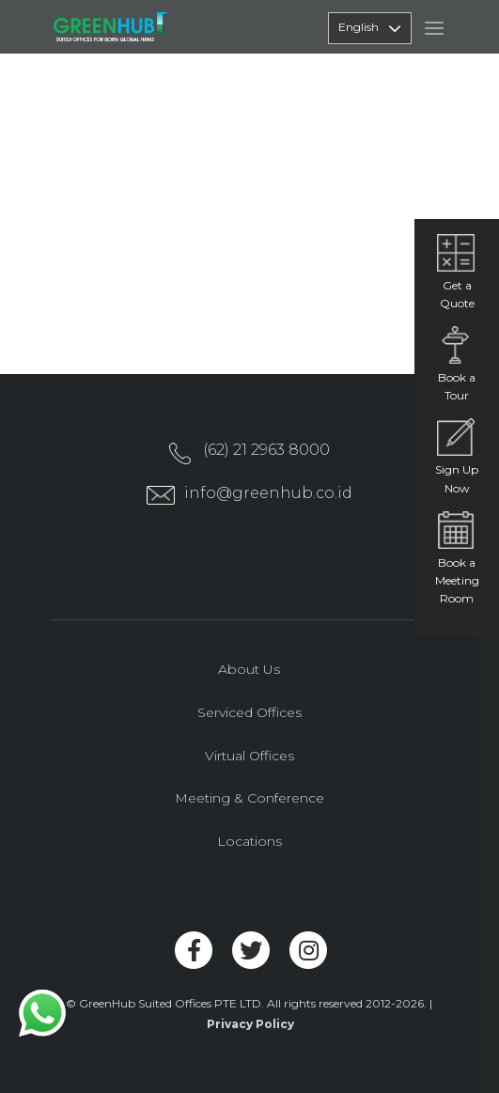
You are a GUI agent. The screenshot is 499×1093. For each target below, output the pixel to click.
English (369, 28)
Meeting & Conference (249, 797)
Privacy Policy (250, 1024)
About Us (249, 669)
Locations (249, 841)
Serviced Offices (249, 712)
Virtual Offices (249, 755)
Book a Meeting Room (457, 580)
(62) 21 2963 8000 (266, 450)
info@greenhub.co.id (268, 493)
